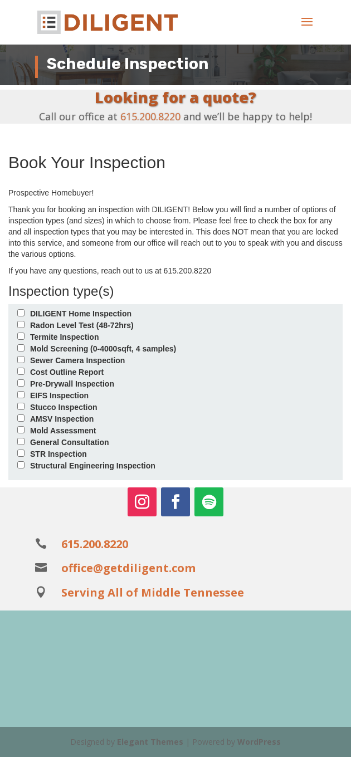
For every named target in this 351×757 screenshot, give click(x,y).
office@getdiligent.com (128, 567)
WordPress (259, 741)
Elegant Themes (150, 741)
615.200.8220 (150, 116)
